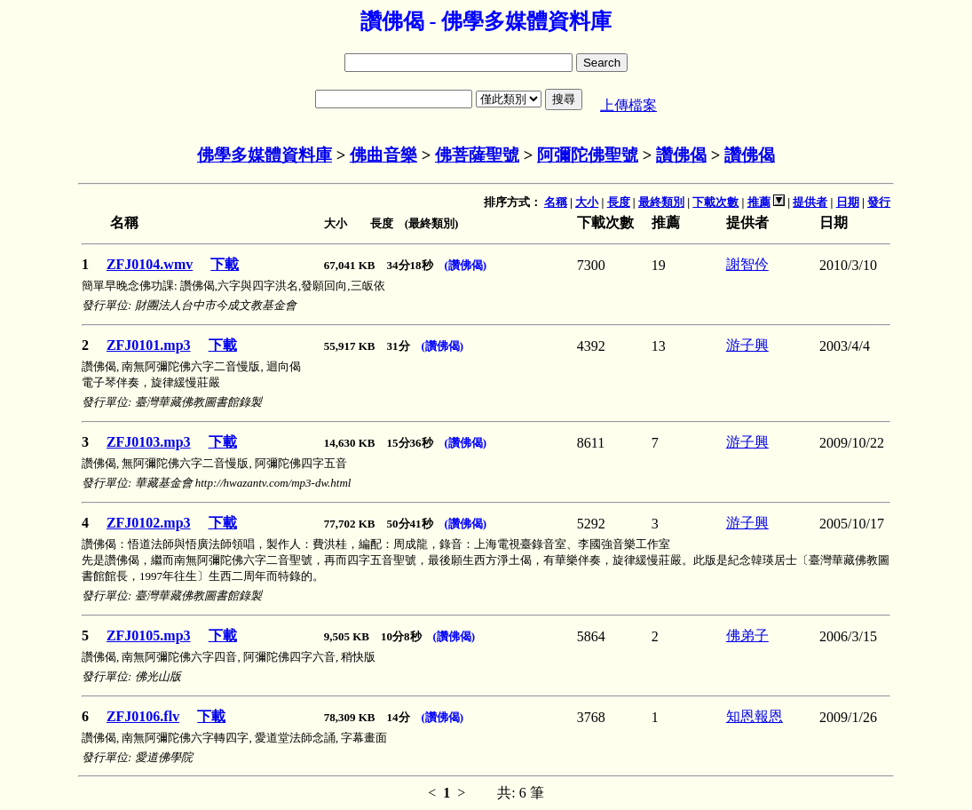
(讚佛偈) (466, 265)
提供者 (810, 202)
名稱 (555, 202)
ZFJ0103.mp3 (149, 441)
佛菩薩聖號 (477, 155)
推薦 (758, 202)
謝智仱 (747, 264)
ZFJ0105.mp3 (149, 635)
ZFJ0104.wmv (150, 264)
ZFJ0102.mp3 (149, 522)
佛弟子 (747, 635)
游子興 (747, 345)
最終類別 (661, 202)
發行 (878, 202)
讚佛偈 (681, 155)
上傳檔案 (628, 105)
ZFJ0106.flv (143, 716)
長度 (618, 202)
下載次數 (715, 202)
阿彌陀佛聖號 (587, 155)
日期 (847, 202)
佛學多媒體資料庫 (264, 155)
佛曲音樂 (383, 155)
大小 (586, 202)
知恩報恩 (754, 716)
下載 (224, 264)
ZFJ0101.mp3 (149, 345)
